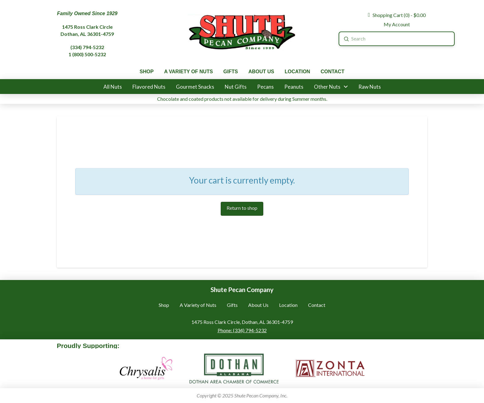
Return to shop (242, 208)
